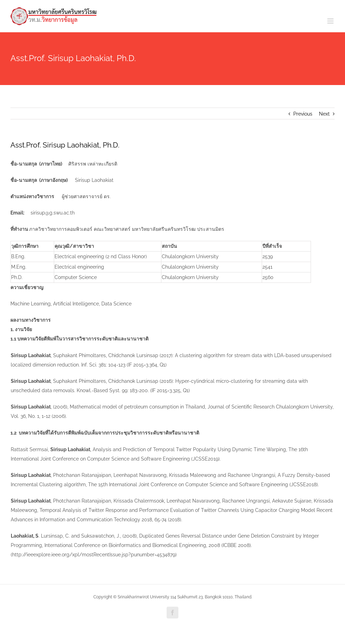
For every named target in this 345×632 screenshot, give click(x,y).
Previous (302, 114)
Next (324, 114)
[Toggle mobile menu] (331, 21)
